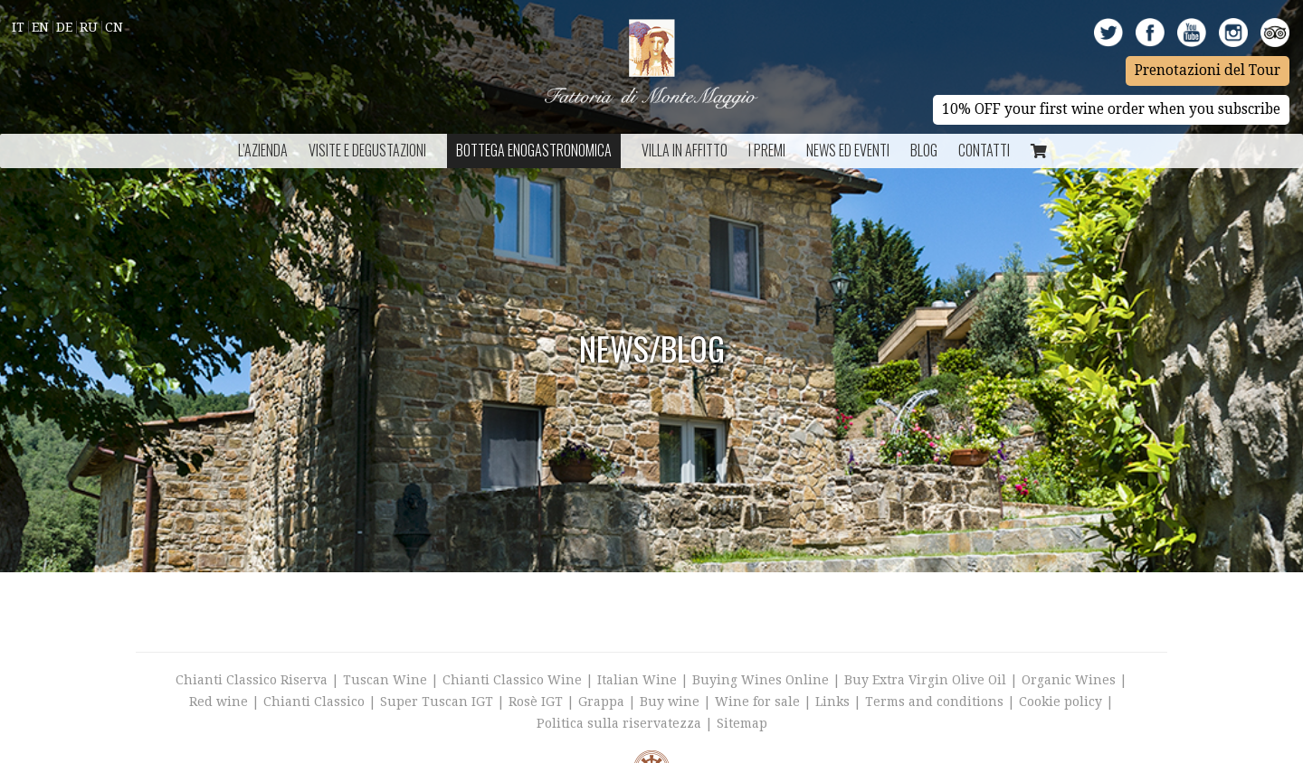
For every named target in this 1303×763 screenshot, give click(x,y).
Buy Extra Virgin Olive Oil (925, 680)
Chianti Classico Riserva (253, 680)
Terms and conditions (934, 701)
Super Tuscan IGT (436, 701)
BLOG (923, 150)
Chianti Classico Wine (512, 680)
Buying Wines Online (760, 680)
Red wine (218, 701)
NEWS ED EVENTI (847, 150)
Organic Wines (1069, 680)
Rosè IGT (536, 701)
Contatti (984, 150)
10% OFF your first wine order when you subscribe (1111, 109)
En (40, 27)
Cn (114, 27)
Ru (89, 27)
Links (832, 701)
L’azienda (263, 150)
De (64, 27)
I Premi (766, 150)
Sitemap (742, 723)
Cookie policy (1060, 701)
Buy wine (669, 701)
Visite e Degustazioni (367, 150)
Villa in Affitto (685, 150)
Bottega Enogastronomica (534, 150)
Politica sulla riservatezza (619, 723)
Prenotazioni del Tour (1207, 70)
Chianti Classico (314, 701)
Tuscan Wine (385, 680)
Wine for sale (757, 701)
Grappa (601, 701)
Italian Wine (637, 680)
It (18, 27)
